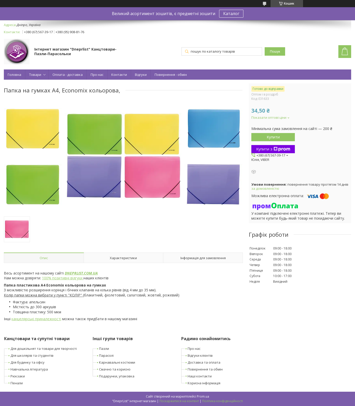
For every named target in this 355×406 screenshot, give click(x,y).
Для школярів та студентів (31, 355)
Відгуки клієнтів (200, 355)
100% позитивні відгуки (62, 278)
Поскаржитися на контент (179, 401)
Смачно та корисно (115, 369)
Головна (14, 74)
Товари (35, 74)
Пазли (104, 348)
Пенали (16, 383)
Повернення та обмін (205, 369)
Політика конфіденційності (222, 401)
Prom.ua (203, 396)
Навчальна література (29, 369)
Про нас (97, 74)
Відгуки (141, 74)
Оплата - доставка (67, 74)
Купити (273, 136)
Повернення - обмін (171, 74)
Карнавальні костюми (117, 362)
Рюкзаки (17, 376)
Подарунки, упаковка (116, 376)
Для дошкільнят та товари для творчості (43, 348)
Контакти (119, 74)
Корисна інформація (204, 383)
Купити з (273, 148)
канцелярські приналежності (36, 318)
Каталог (231, 13)
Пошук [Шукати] (275, 51)
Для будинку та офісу (27, 362)
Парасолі (106, 355)
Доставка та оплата (204, 362)
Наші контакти (200, 376)
